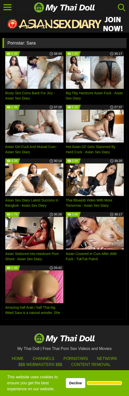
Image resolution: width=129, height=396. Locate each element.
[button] (104, 383)
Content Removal (91, 364)
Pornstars (75, 358)
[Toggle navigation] (7, 7)
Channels (43, 358)
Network (107, 358)
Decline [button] (75, 383)
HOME (18, 358)
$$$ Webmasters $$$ (40, 364)
